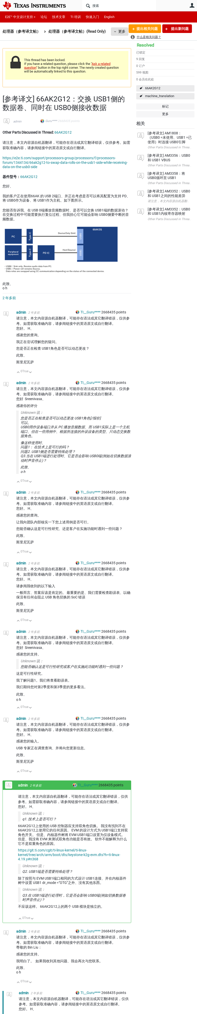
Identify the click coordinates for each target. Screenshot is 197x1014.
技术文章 (58, 17)
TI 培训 (75, 17)
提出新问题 (179, 29)
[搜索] (119, 5)
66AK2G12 (152, 88)
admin (17, 121)
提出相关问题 (147, 29)
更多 (121, 31)
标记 (165, 106)
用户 (191, 5)
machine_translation (159, 96)
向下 (30, 372)
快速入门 (92, 17)
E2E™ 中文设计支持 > (20, 17)
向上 (18, 372)
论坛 (44, 17)
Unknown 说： (32, 413)
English (109, 17)
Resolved (145, 45)
